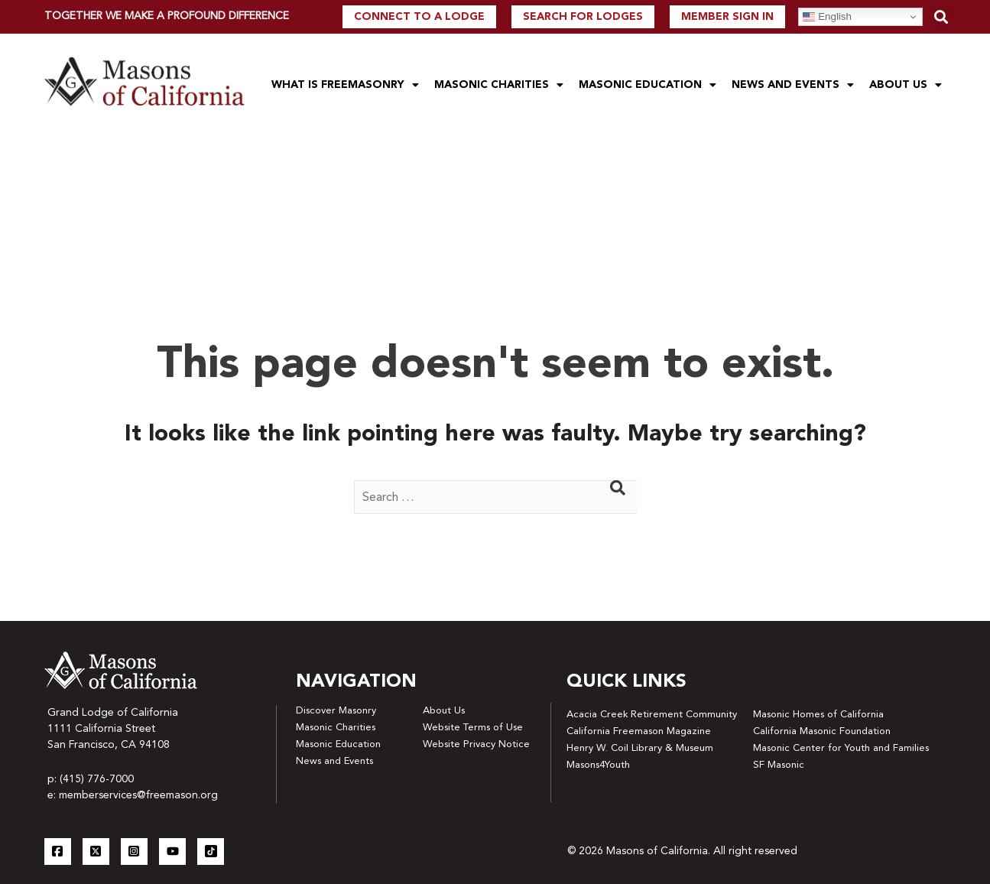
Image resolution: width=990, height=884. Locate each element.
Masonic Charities (498, 85)
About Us (905, 85)
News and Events (793, 85)
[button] (940, 16)
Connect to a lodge (419, 16)
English (827, 17)
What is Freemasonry (345, 85)
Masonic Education (647, 85)
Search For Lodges (583, 16)
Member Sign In (727, 16)
